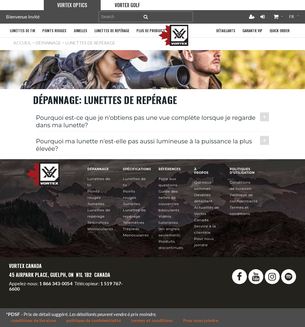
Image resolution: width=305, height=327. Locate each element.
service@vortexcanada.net (87, 294)
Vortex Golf (127, 5)
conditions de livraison (33, 320)
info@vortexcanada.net (33, 294)
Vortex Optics (72, 5)
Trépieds (131, 229)
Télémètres (98, 222)
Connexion (262, 17)
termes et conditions (152, 320)
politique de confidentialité (93, 320)
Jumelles (96, 204)
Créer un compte (252, 17)
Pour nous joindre (200, 320)
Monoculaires (100, 229)
